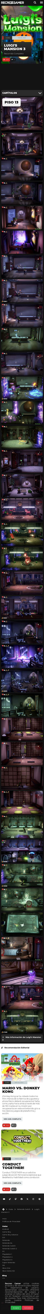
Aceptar (16, 1308)
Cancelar (27, 1308)
